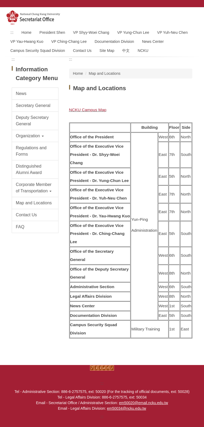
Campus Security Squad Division (37, 50)
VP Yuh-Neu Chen (172, 32)
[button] (35, 136)
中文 (126, 50)
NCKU (143, 50)
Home (27, 32)
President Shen (52, 32)
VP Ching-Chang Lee (69, 41)
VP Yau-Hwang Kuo (26, 41)
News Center (153, 41)
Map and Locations (104, 73)
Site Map (107, 50)
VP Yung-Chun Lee (133, 32)
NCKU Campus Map (88, 109)
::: (12, 32)
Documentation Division (114, 41)
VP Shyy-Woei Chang (91, 32)
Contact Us (82, 50)
